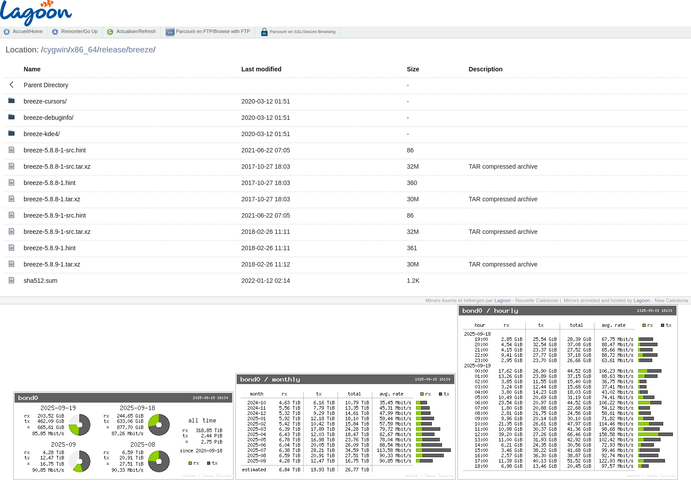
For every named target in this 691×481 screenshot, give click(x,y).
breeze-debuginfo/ (49, 117)
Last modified (261, 69)
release (112, 49)
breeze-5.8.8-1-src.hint (55, 150)
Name (32, 69)
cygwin (55, 49)
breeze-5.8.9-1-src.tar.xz (57, 231)
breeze (140, 49)
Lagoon (502, 300)
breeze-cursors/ (45, 101)
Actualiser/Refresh (136, 31)
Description (486, 69)
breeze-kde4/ (42, 133)
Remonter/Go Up (79, 31)
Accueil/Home (27, 31)
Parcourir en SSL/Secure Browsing (302, 31)
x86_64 (84, 49)
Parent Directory (46, 85)
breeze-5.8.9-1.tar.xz (52, 264)
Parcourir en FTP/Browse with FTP (212, 31)
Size (413, 69)
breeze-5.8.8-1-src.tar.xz (57, 166)
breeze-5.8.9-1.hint (50, 248)
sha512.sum (40, 280)
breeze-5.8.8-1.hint (50, 182)
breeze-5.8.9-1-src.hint (55, 215)
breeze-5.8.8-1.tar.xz (52, 199)
